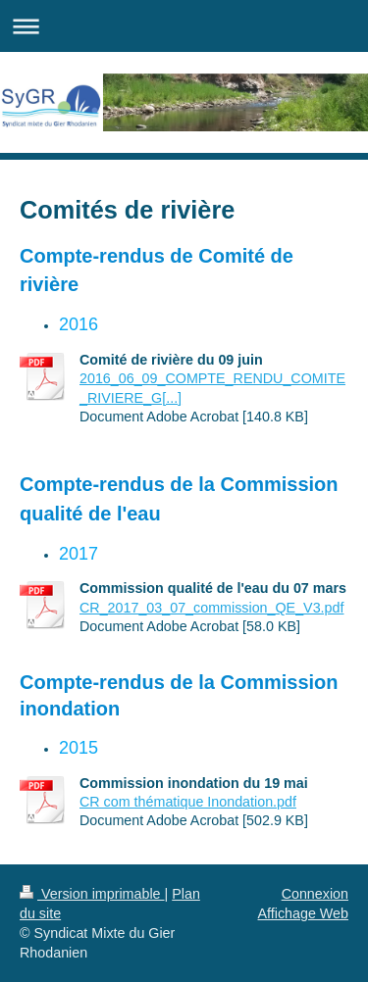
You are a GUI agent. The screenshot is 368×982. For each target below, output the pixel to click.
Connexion (315, 894)
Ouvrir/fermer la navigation (184, 26)
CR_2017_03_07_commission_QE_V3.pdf (211, 607)
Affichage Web (303, 913)
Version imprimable (92, 894)
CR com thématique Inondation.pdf (187, 802)
